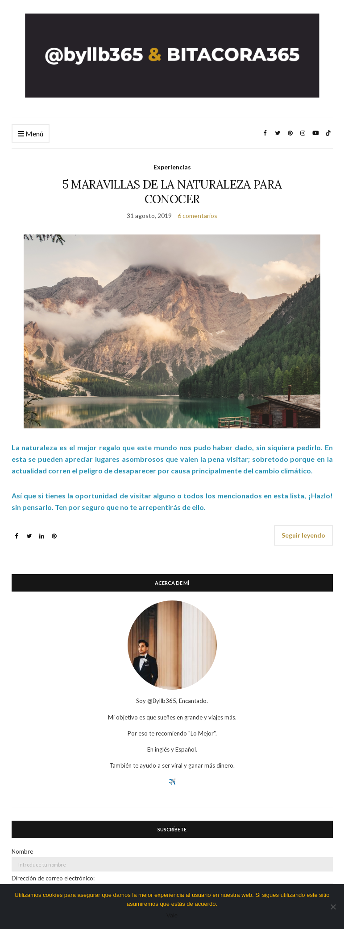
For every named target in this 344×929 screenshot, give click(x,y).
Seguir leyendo (303, 535)
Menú (30, 134)
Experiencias (172, 167)
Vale (172, 915)
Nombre (22, 851)
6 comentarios (197, 215)
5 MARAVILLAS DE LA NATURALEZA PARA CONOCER (172, 191)
